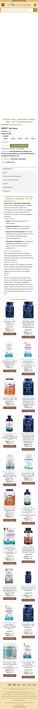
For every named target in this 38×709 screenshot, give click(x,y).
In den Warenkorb (19, 146)
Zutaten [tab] (5, 183)
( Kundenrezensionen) (15, 124)
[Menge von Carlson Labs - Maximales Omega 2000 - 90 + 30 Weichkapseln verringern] (2, 145)
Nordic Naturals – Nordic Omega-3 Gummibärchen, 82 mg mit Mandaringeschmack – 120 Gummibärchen (9, 666)
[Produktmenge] (4, 145)
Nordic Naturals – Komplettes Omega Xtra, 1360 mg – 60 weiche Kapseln (10, 627)
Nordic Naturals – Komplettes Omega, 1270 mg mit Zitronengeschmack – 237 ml (9, 437)
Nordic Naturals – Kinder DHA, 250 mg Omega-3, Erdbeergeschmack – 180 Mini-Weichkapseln (10, 590)
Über (18, 688)
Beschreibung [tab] (7, 169)
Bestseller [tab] (6, 191)
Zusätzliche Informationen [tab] (12, 176)
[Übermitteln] (35, 10)
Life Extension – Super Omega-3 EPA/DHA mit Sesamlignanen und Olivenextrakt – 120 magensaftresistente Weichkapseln (28, 439)
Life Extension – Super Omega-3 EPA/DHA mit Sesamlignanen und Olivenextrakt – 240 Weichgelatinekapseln (28, 401)
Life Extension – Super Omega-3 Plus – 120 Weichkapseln (28, 626)
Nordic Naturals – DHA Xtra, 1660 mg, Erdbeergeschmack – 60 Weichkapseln (28, 665)
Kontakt (5, 688)
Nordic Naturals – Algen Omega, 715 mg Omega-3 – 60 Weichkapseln (28, 475)
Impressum (12, 688)
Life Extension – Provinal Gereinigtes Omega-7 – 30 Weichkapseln (28, 589)
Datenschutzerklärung (17, 689)
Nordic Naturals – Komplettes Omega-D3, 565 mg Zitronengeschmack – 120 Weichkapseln (28, 364)
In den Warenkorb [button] (9, 334)
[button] (2, 4)
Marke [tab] (5, 172)
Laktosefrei (22, 159)
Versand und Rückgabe (28, 688)
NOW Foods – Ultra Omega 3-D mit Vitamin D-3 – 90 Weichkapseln (9, 399)
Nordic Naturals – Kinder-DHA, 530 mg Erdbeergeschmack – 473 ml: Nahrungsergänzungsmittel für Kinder (28, 512)
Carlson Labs (10, 162)
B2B (27, 689)
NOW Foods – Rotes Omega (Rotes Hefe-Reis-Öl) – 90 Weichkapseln (9, 511)
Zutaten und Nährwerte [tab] (10, 180)
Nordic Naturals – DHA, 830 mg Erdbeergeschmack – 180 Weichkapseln (9, 362)
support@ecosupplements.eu (20, 707)
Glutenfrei (14, 159)
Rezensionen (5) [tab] (8, 187)
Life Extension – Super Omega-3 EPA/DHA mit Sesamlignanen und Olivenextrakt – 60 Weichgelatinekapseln (28, 324)
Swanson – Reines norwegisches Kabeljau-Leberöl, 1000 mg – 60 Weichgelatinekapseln (28, 550)
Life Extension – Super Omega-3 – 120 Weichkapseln (10, 323)
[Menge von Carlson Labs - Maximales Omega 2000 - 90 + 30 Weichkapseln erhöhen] (7, 145)
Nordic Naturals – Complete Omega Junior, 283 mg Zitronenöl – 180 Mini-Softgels (10, 476)
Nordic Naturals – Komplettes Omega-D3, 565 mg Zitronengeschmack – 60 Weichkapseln (10, 550)
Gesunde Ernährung (16, 151)
